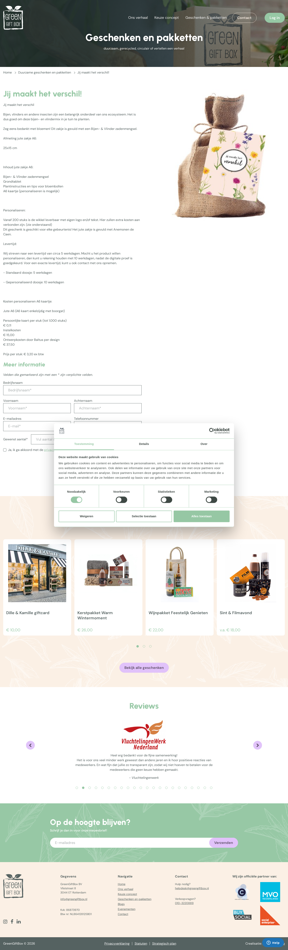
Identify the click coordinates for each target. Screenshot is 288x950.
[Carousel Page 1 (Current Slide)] (137, 646)
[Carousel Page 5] (102, 788)
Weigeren (86, 516)
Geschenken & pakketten (206, 17)
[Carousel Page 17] (179, 788)
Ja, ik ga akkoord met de (39, 450)
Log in (275, 17)
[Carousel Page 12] (147, 788)
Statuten (141, 943)
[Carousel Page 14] (160, 788)
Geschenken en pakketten (134, 899)
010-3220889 (184, 903)
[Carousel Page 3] (150, 646)
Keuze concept (166, 17)
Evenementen (126, 909)
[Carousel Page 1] (77, 788)
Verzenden (223, 842)
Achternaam (83, 401)
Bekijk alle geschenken (144, 667)
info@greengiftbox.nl (73, 899)
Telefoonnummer (86, 419)
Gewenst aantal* (15, 439)
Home (7, 72)
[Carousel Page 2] (144, 646)
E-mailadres (12, 419)
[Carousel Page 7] (115, 788)
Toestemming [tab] (84, 444)
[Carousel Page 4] (96, 788)
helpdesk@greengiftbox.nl (192, 888)
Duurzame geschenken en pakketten (44, 72)
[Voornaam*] (37, 408)
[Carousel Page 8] (121, 788)
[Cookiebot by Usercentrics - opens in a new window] (212, 431)
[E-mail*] (37, 426)
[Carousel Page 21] (205, 788)
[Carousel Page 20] (198, 788)
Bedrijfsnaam (13, 383)
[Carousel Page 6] (109, 788)
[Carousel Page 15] (166, 788)
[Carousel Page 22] (211, 788)
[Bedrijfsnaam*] (72, 390)
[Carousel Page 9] (128, 788)
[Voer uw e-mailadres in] (144, 843)
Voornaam (10, 401)
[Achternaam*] (108, 408)
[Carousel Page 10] (134, 788)
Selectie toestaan (144, 516)
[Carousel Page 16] (173, 788)
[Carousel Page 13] (153, 788)
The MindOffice (274, 943)
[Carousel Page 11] (141, 788)
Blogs (121, 904)
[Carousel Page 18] (185, 788)
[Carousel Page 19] (192, 788)
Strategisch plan (164, 943)
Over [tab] (204, 444)
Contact (244, 17)
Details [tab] (144, 444)
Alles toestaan (201, 516)
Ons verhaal (138, 17)
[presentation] (33, 471)
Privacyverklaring (117, 943)
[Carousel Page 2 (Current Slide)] (83, 788)
